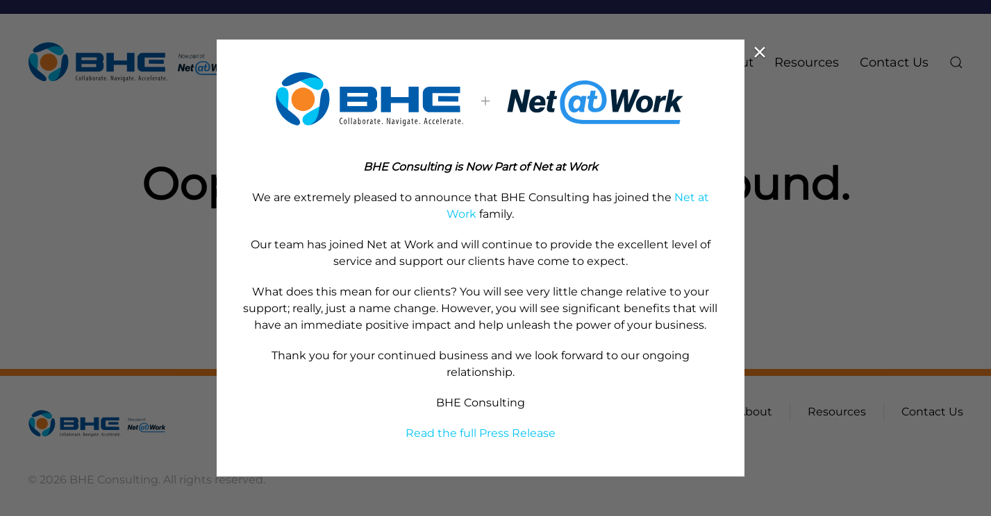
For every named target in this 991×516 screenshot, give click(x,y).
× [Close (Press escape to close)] (760, 52)
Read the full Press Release (481, 433)
